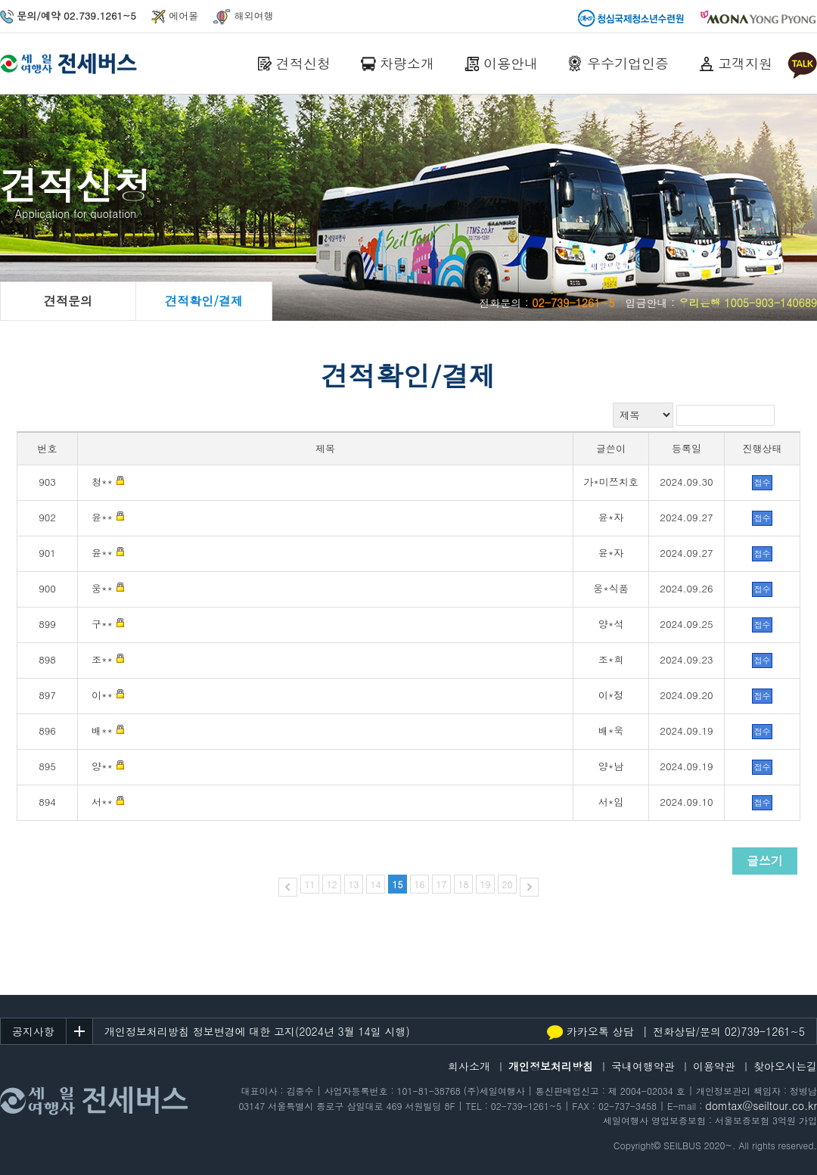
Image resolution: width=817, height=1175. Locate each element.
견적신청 (303, 63)
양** (102, 766)
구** (102, 624)
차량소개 (407, 63)
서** (102, 801)
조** (102, 659)
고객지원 (745, 63)
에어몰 (174, 15)
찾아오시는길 (785, 1066)
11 (309, 884)
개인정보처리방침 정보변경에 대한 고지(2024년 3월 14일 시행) (257, 1031)
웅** (102, 588)
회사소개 (469, 1066)
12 (331, 884)
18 (463, 884)
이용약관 (714, 1066)
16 (420, 884)
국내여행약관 (643, 1066)
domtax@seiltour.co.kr (761, 1105)
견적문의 (68, 300)
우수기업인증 (628, 63)
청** (102, 481)
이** (102, 695)
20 (507, 884)
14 (375, 884)
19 (485, 884)
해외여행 (243, 15)
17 (441, 884)
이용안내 (510, 63)
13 (353, 884)
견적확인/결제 (204, 300)
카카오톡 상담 (590, 1031)
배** (102, 730)
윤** (102, 517)
